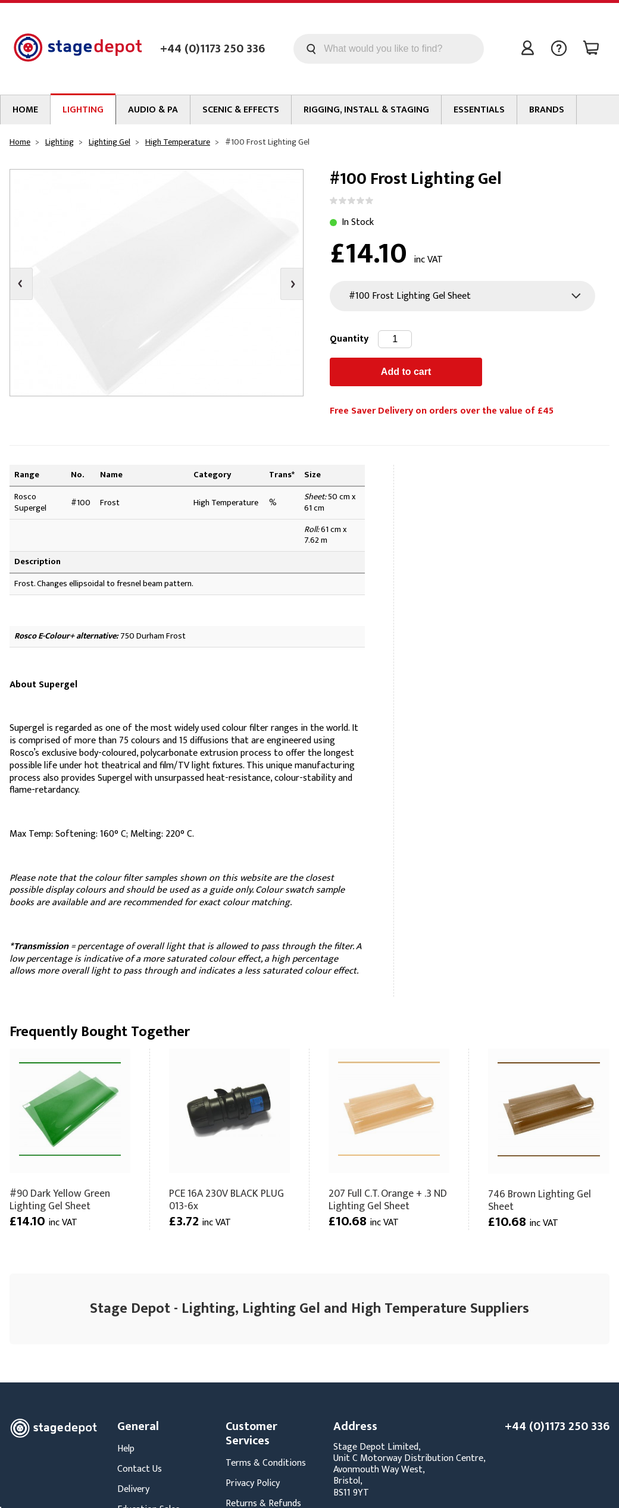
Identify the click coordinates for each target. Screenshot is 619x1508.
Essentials (479, 110)
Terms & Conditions (266, 1463)
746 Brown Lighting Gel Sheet (539, 1200)
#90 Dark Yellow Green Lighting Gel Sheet (60, 1200)
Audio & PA (153, 110)
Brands (546, 110)
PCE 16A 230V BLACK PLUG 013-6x (226, 1200)
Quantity (349, 339)
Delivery (133, 1489)
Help (126, 1448)
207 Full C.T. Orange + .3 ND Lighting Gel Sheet (388, 1200)
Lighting (83, 110)
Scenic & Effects (240, 110)
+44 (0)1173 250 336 (212, 49)
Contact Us (139, 1469)
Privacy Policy (253, 1483)
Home (25, 110)
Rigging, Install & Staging (366, 110)
